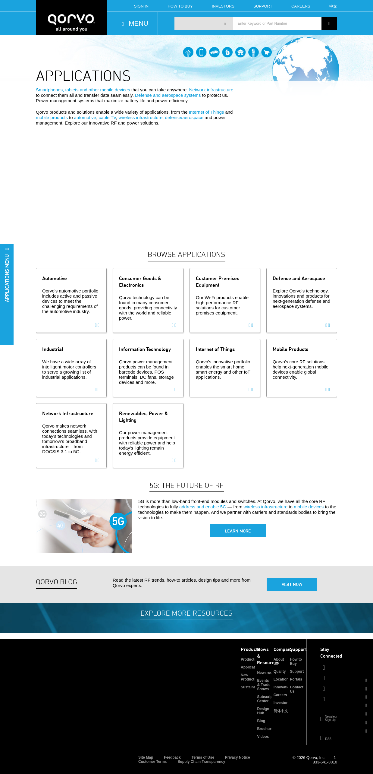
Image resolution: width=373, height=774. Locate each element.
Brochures (266, 729)
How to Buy (296, 661)
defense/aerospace (184, 117)
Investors (223, 6)
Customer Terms (152, 762)
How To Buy (180, 6)
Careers (300, 6)
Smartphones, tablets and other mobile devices (83, 89)
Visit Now (292, 584)
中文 (333, 6)
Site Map (145, 757)
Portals (296, 679)
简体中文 (281, 711)
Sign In (141, 6)
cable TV (107, 117)
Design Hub (263, 711)
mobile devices (309, 506)
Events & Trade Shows (263, 684)
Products (248, 659)
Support (262, 6)
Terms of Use (203, 757)
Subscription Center (268, 699)
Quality (280, 671)
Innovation (283, 687)
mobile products (52, 117)
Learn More (238, 530)
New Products (248, 677)
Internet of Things (206, 112)
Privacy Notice (237, 757)
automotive (85, 117)
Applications (251, 667)
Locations (282, 679)
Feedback (172, 757)
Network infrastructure (211, 89)
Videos (263, 737)
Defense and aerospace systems (168, 95)
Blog (261, 721)
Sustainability (252, 687)
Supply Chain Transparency (201, 762)
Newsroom (266, 673)
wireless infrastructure (140, 117)
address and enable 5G (202, 506)
